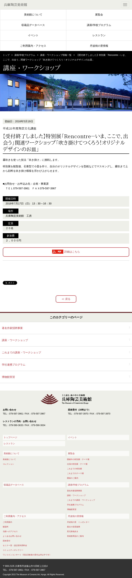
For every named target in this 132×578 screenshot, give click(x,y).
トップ (6, 55)
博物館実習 (8, 376)
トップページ (10, 437)
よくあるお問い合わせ (12, 536)
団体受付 (6, 541)
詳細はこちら (72, 251)
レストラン (99, 35)
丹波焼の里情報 (99, 45)
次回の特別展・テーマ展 (77, 464)
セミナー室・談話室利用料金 (15, 545)
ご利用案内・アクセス (33, 45)
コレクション (8, 464)
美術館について (33, 14)
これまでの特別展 (74, 469)
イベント (33, 35)
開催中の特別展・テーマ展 (78, 459)
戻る (67, 298)
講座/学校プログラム (99, 25)
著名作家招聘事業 (12, 328)
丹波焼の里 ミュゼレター (78, 522)
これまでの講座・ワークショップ (21, 352)
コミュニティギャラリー (13, 550)
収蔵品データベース (33, 25)
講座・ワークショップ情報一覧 (55, 55)
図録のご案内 (72, 478)
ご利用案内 (7, 522)
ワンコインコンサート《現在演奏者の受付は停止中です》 (27, 555)
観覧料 (5, 527)
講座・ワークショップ (15, 340)
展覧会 (99, 14)
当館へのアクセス (10, 531)
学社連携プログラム (13, 364)
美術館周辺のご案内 (75, 536)
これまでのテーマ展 (75, 473)
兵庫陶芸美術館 (15, 4)
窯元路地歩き (72, 531)
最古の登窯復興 (73, 527)
